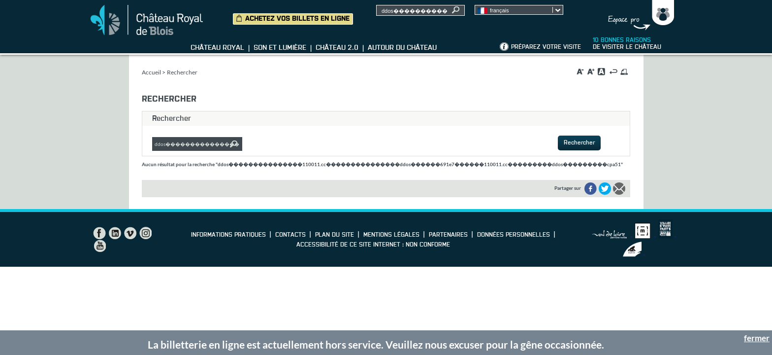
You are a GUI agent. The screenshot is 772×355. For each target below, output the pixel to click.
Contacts (290, 235)
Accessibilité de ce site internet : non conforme (373, 245)
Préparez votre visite (546, 47)
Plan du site (334, 235)
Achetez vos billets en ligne (297, 18)
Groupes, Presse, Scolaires (639, 15)
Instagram (145, 233)
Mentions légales (391, 235)
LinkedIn (114, 233)
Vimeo (130, 233)
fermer (757, 338)
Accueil (151, 72)
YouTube (99, 246)
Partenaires (448, 235)
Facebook (99, 233)
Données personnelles (513, 235)
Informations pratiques (228, 235)
